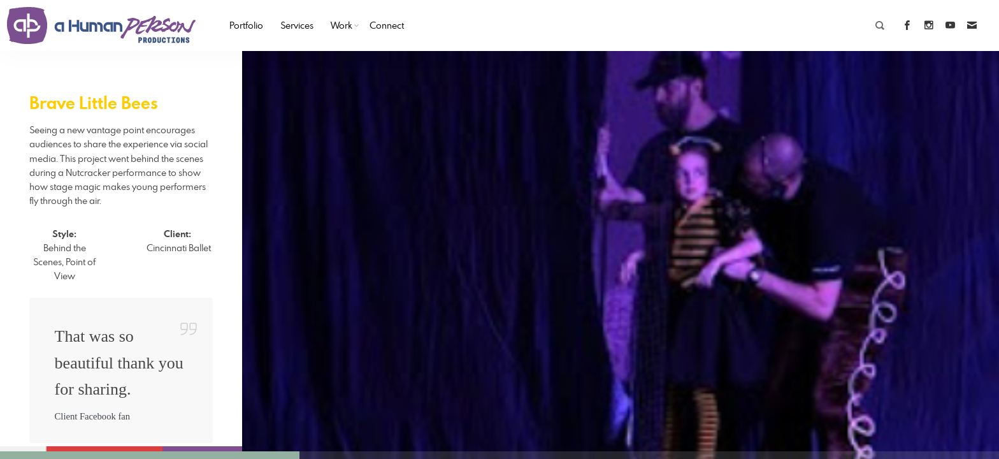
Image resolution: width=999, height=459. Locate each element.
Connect (387, 25)
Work (341, 25)
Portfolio (246, 25)
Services (296, 25)
